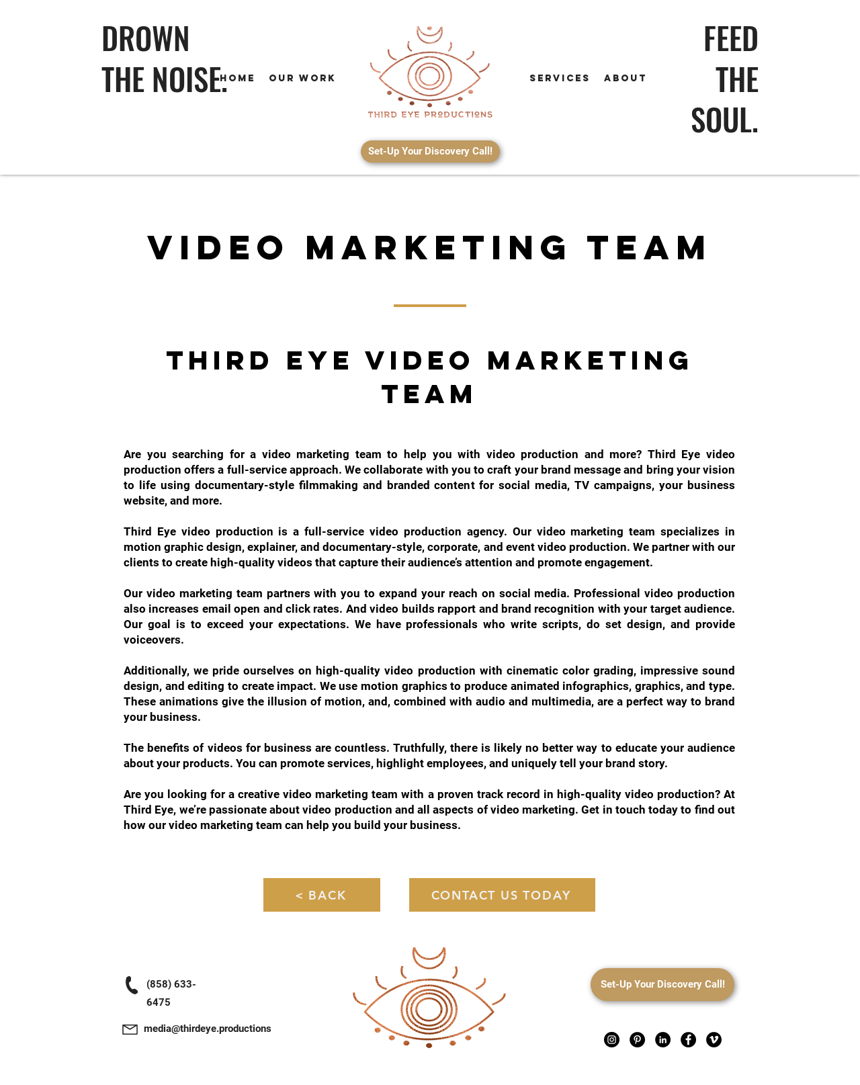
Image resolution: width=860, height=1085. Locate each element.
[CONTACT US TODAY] (502, 895)
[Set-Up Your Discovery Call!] (430, 151)
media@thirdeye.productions (207, 1029)
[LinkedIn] (663, 1039)
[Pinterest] (637, 1039)
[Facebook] (688, 1039)
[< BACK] (321, 895)
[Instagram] (611, 1039)
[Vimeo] (714, 1039)
